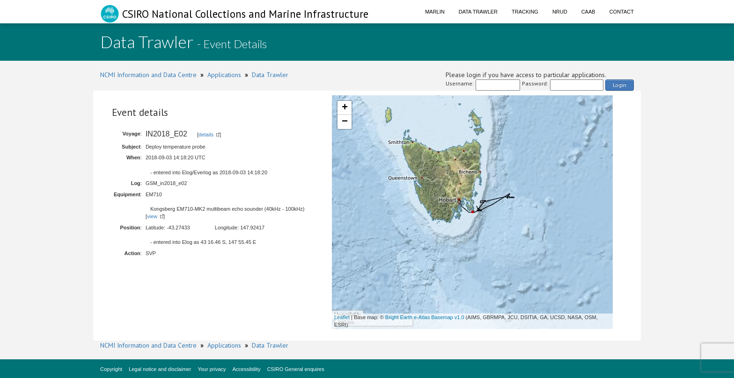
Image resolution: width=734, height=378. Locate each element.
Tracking (525, 11)
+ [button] (345, 108)
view (152, 216)
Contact (621, 11)
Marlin (435, 11)
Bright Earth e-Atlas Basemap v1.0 (424, 317)
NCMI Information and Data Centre (148, 75)
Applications (224, 75)
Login (619, 84)
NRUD (559, 11)
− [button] (345, 122)
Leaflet (342, 317)
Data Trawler (478, 11)
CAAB (588, 11)
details (205, 134)
